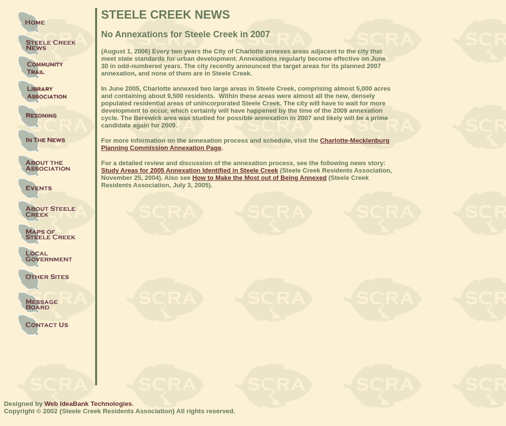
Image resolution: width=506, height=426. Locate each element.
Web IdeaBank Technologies (88, 403)
